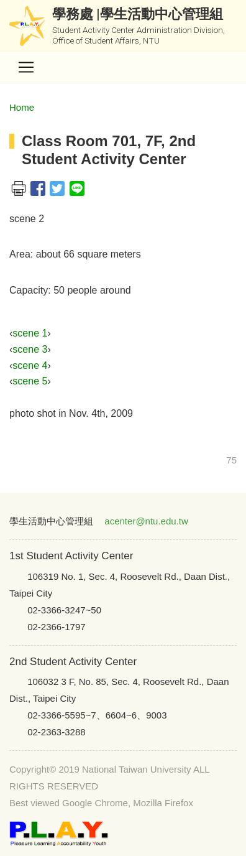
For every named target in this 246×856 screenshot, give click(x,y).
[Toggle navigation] (26, 67)
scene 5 (29, 381)
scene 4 (29, 365)
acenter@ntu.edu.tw (146, 521)
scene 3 (29, 349)
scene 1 (29, 333)
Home (21, 107)
